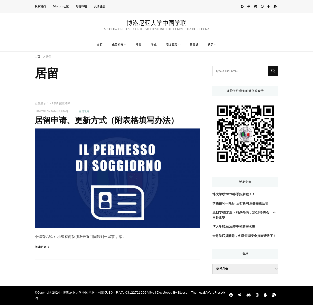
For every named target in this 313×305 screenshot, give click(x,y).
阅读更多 (42, 247)
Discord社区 (61, 6)
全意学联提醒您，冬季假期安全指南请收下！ (244, 236)
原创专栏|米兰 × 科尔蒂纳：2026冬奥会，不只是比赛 (244, 215)
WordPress (214, 292)
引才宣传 (171, 44)
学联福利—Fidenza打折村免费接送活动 (240, 203)
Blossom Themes (190, 292)
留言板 (194, 44)
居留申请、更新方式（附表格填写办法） (106, 120)
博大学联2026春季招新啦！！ (233, 194)
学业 (154, 44)
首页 (100, 44)
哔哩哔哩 (81, 6)
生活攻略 (117, 44)
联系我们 (40, 6)
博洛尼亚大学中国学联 (156, 23)
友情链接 (99, 6)
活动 (138, 44)
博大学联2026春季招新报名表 (233, 227)
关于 (210, 44)
